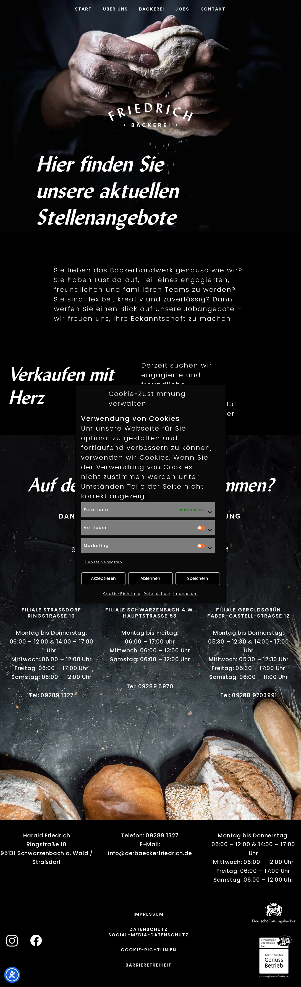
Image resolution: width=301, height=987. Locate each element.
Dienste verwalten (103, 562)
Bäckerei (151, 9)
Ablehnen (150, 578)
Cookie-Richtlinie (122, 593)
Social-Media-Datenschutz (148, 935)
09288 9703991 (254, 695)
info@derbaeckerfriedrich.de (150, 853)
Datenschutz (157, 593)
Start (83, 9)
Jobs (182, 9)
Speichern (197, 578)
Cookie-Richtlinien (148, 950)
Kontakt (213, 9)
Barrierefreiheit (148, 965)
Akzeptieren (103, 578)
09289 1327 (57, 695)
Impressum (185, 593)
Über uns (115, 9)
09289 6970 (156, 686)
